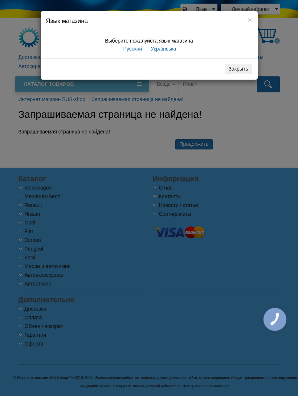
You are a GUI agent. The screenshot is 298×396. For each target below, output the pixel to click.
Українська (162, 49)
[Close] (250, 20)
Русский (132, 49)
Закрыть (238, 69)
